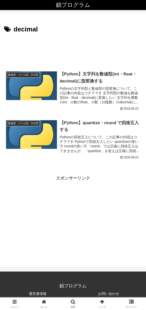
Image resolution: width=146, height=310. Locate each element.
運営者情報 (37, 294)
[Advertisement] (73, 50)
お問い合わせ (108, 294)
